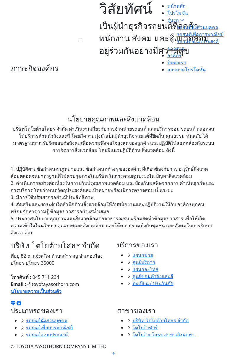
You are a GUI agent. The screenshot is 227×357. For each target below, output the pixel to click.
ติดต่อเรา (176, 62)
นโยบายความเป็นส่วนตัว (36, 291)
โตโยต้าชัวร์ (145, 327)
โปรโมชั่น (177, 13)
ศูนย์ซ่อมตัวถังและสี (152, 276)
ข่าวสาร (175, 48)
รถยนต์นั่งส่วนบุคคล (197, 27)
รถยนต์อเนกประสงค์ (198, 41)
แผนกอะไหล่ (145, 269)
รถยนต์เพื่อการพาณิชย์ (200, 34)
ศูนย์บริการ (143, 262)
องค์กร (174, 55)
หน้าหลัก (176, 6)
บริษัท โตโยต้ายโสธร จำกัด (160, 320)
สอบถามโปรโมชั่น (186, 69)
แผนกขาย (142, 255)
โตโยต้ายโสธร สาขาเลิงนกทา (163, 334)
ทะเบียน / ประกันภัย (152, 283)
